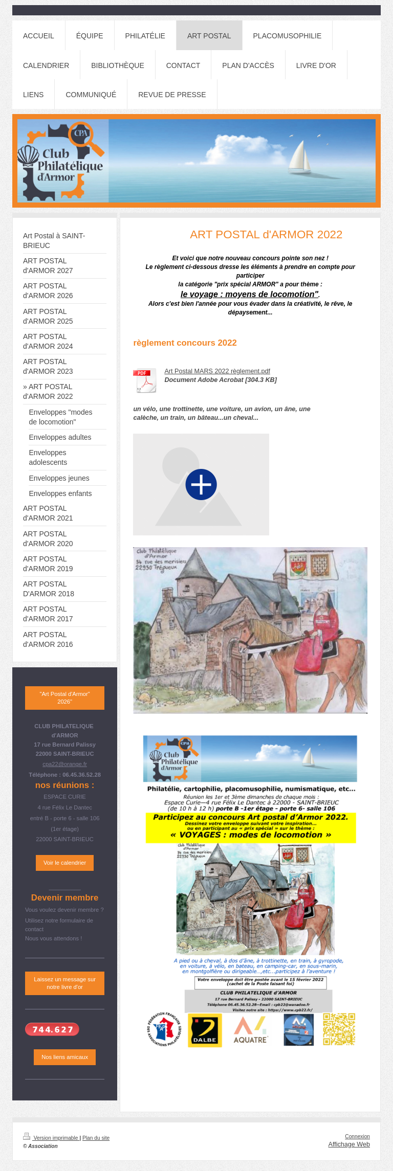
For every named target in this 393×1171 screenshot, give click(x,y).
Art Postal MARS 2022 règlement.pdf (217, 371)
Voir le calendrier (64, 863)
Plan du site (96, 1138)
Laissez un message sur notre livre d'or (65, 983)
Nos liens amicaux (64, 1057)
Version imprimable (51, 1138)
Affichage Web (349, 1144)
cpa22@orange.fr (64, 764)
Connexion (357, 1136)
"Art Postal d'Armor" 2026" (64, 698)
